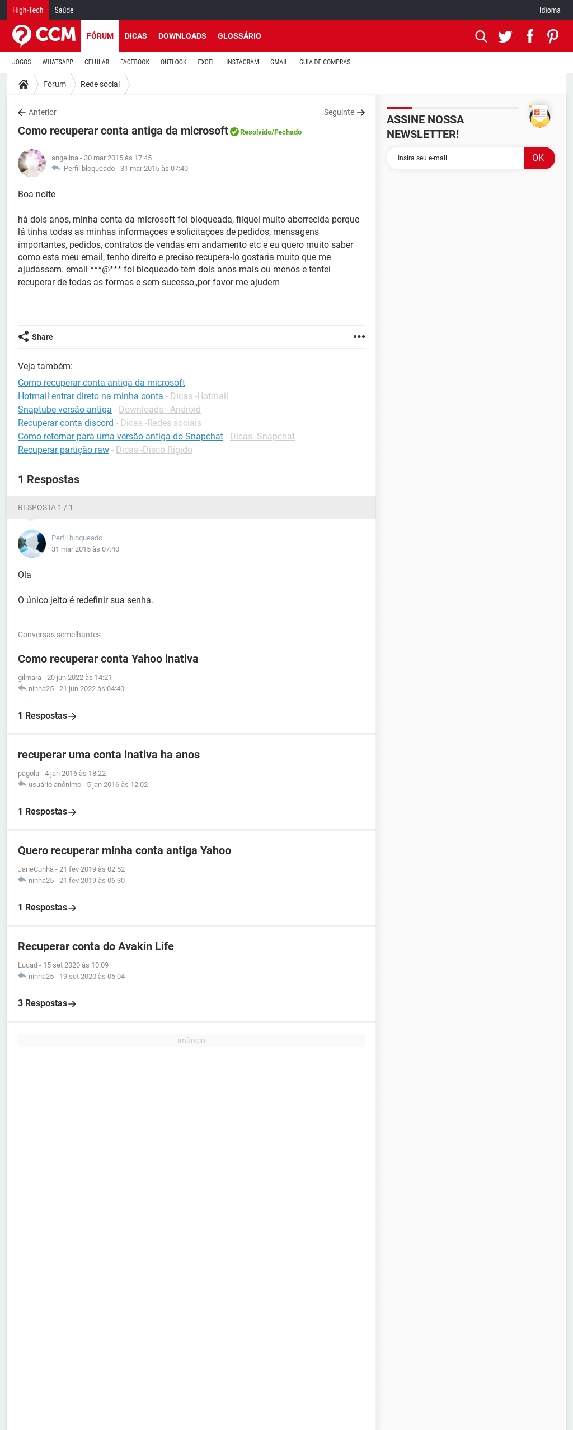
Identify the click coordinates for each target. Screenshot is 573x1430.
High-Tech (27, 10)
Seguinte (339, 112)
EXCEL (206, 62)
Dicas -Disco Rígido (154, 450)
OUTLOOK (174, 62)
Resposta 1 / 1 (45, 507)
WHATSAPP (58, 62)
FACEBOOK (134, 62)
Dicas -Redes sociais (160, 423)
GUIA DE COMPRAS (324, 62)
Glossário (239, 35)
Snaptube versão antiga (65, 409)
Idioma (550, 10)
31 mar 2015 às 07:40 (154, 168)
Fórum (100, 35)
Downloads (182, 35)
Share (42, 336)
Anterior (43, 112)
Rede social (100, 84)
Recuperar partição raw (63, 450)
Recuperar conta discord (66, 423)
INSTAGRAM (242, 62)
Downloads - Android (160, 409)
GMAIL (279, 62)
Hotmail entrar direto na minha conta (90, 396)
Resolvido (255, 132)
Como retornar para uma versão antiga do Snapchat (120, 436)
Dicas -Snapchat (262, 436)
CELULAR (96, 62)
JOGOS (21, 62)
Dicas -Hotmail (199, 396)
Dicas (136, 35)
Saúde (63, 10)
